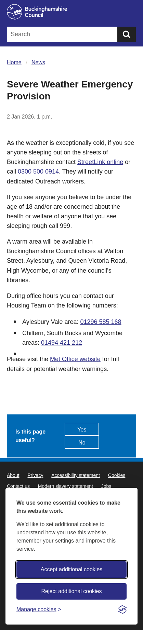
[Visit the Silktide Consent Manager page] (122, 609)
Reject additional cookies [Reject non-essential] (71, 591)
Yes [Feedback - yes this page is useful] (81, 430)
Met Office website (75, 359)
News (38, 62)
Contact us (18, 486)
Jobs (106, 486)
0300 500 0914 (38, 171)
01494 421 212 (61, 342)
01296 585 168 (100, 321)
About (13, 475)
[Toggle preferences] (38, 609)
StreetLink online (100, 162)
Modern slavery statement (65, 486)
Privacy (35, 475)
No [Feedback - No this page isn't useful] (81, 443)
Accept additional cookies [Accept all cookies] (72, 569)
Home (14, 62)
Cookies (117, 475)
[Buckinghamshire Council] (71, 11)
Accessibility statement (75, 475)
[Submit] (126, 34)
